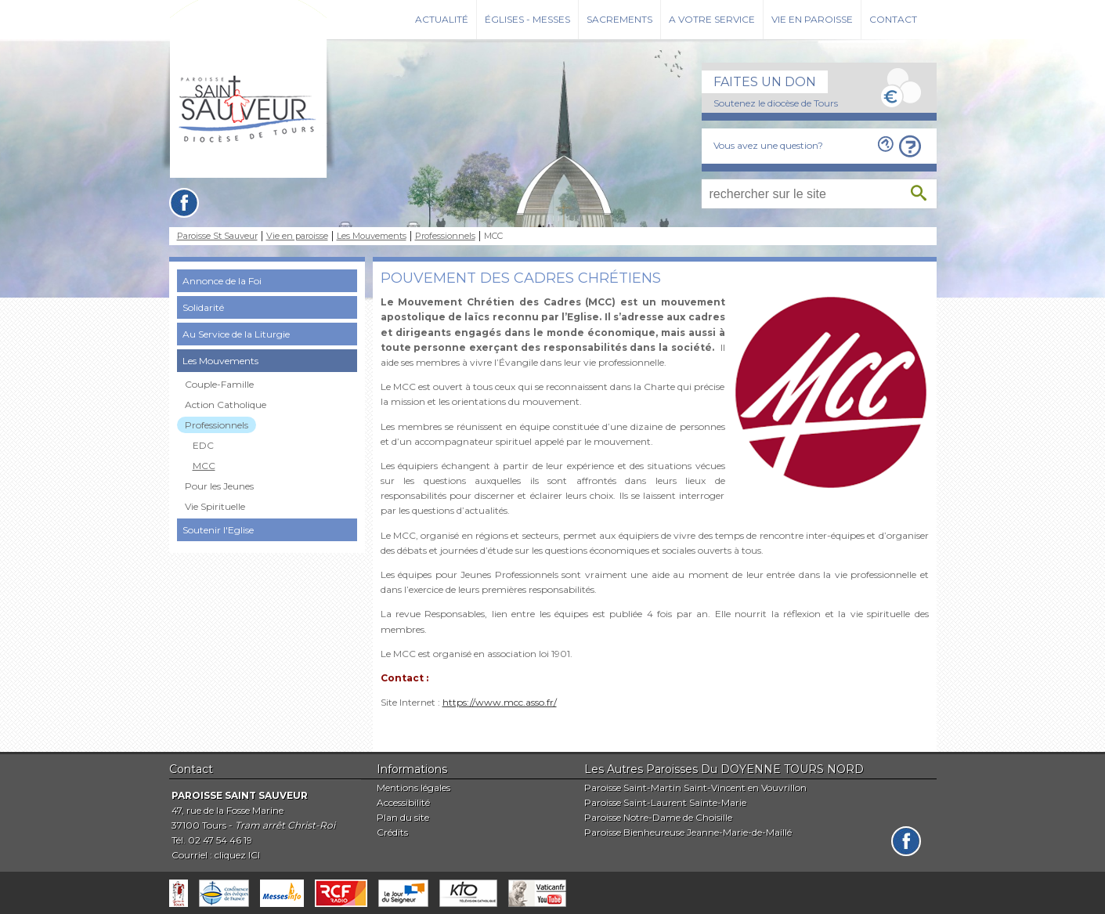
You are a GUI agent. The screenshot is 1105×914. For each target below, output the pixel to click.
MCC (204, 465)
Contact (893, 19)
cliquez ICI (237, 855)
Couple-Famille (219, 384)
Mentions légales (413, 787)
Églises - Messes (527, 19)
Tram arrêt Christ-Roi (285, 825)
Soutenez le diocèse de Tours (775, 103)
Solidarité (203, 307)
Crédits (392, 832)
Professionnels (445, 236)
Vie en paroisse (812, 19)
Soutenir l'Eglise (218, 530)
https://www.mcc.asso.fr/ (499, 702)
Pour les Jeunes (219, 486)
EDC (203, 445)
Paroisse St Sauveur (217, 236)
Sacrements (619, 19)
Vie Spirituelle (215, 506)
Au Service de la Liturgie (236, 334)
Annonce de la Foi (222, 281)
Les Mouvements (371, 236)
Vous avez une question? (768, 145)
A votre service (712, 19)
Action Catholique (225, 404)
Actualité (441, 19)
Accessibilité (403, 802)
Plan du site (403, 817)
